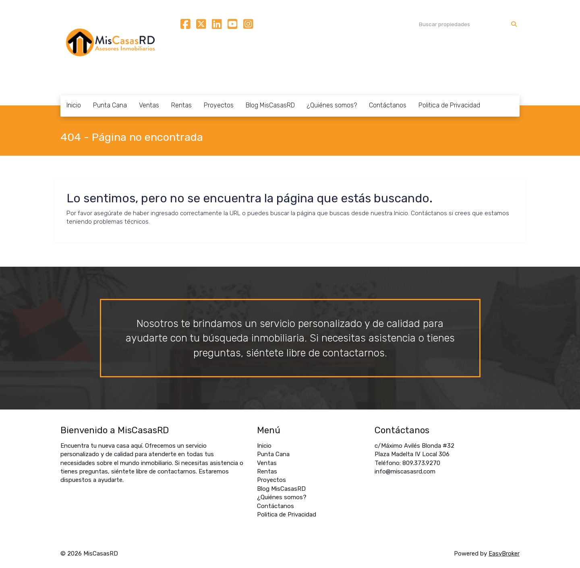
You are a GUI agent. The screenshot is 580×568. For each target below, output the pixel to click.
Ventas (149, 105)
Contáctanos (387, 105)
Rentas (181, 105)
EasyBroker (504, 553)
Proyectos (219, 105)
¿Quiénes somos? (332, 105)
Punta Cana (110, 105)
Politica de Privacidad (449, 105)
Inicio (73, 105)
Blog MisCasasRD (270, 105)
